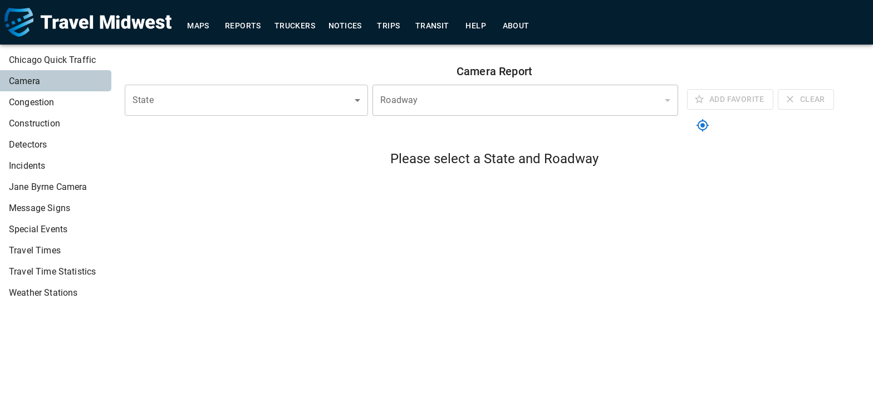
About (516, 26)
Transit (432, 26)
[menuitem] (55, 59)
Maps (198, 26)
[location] (702, 125)
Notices (345, 26)
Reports (243, 26)
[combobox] (246, 100)
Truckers (295, 26)
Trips (388, 26)
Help (476, 26)
